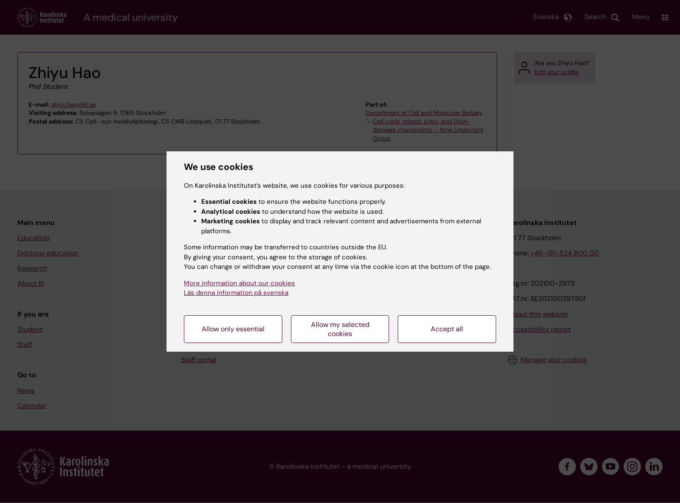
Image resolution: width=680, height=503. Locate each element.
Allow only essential (233, 328)
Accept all (447, 328)
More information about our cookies (239, 283)
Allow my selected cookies (340, 329)
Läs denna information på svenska (236, 292)
